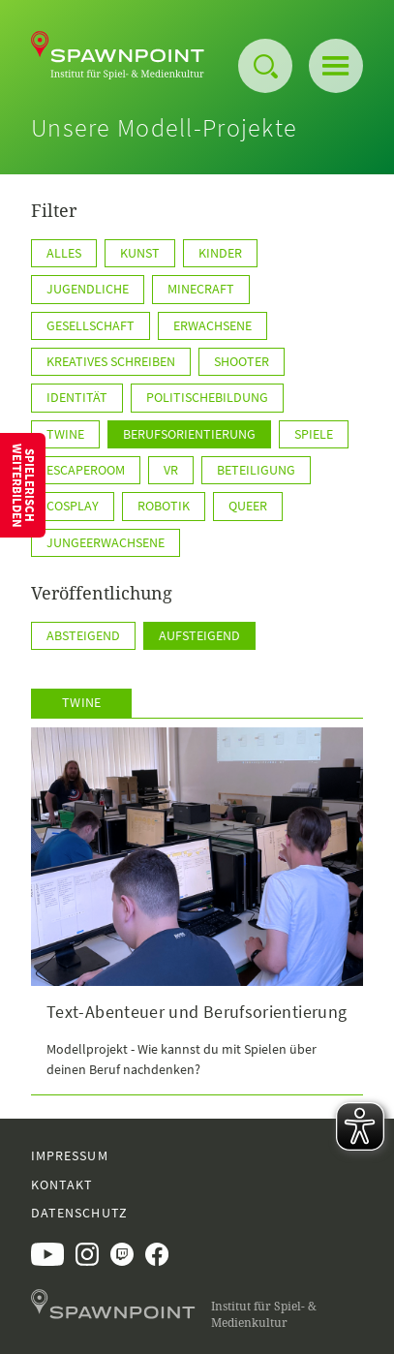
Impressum (69, 1155)
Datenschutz (79, 1212)
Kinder (220, 253)
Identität (76, 397)
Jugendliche (87, 288)
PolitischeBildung (207, 397)
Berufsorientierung (189, 434)
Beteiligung (256, 469)
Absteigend (83, 635)
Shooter (241, 361)
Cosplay (72, 505)
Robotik (163, 505)
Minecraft (200, 288)
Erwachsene (212, 325)
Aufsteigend (199, 635)
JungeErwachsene (105, 542)
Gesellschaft (90, 325)
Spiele (313, 434)
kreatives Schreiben (110, 361)
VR (171, 469)
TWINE (65, 434)
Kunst (140, 253)
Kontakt (62, 1184)
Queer (247, 505)
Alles (63, 253)
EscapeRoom (85, 469)
